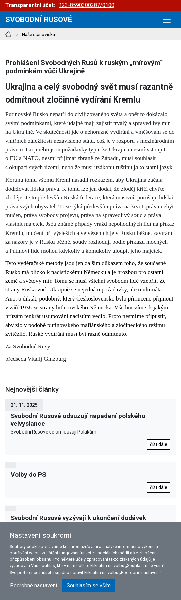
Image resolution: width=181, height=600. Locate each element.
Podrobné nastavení (33, 585)
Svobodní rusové (38, 19)
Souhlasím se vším (89, 585)
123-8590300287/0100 (86, 5)
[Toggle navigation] (167, 19)
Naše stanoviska (38, 34)
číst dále (158, 444)
